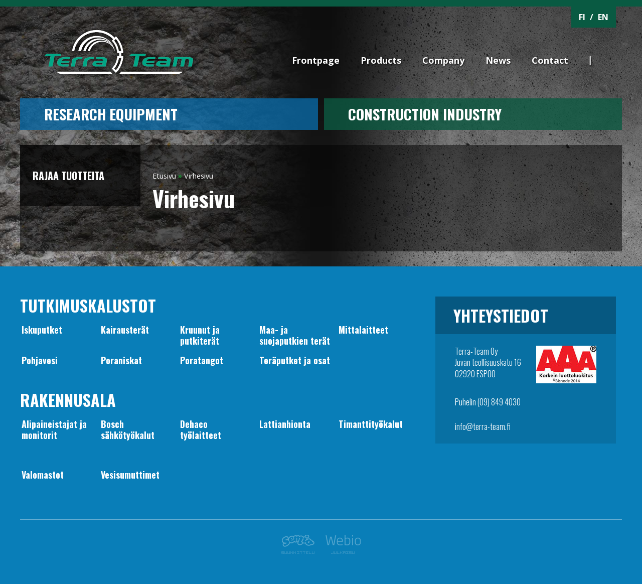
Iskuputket (42, 329)
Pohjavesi (40, 360)
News (498, 60)
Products (381, 60)
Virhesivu (198, 176)
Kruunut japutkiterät (200, 335)
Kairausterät (125, 329)
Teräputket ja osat (294, 360)
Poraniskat (121, 360)
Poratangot (201, 360)
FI (582, 17)
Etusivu (164, 176)
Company (443, 60)
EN (603, 17)
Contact (550, 60)
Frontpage (316, 60)
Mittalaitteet (363, 329)
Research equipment (111, 113)
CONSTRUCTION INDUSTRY (425, 113)
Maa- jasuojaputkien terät (294, 335)
